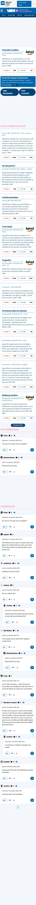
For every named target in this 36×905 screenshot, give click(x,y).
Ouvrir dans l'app (22, 4)
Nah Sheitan (8, 631)
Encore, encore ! (18, 425)
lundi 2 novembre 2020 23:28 (10, 568)
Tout (3, 15)
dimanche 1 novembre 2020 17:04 (12, 440)
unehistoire (8, 563)
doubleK (7, 762)
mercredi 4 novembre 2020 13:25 (15, 741)
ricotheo (9, 606)
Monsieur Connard (10, 702)
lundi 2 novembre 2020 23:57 (10, 590)
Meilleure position (10, 395)
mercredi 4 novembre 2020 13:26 (15, 610)
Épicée (19, 15)
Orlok (6, 436)
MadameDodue (9, 457)
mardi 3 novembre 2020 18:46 (11, 766)
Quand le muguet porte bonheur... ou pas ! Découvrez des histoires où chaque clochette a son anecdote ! (17, 81)
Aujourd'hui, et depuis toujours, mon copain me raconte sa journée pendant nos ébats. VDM (16, 271)
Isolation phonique (10, 198)
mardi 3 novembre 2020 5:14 (10, 635)
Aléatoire (11, 15)
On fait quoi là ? (8, 166)
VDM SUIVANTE (25, 92)
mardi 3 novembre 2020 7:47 (10, 681)
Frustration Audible (10, 50)
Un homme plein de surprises (14, 311)
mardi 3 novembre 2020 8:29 (10, 462)
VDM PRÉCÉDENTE (8, 92)
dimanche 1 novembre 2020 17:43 (12, 539)
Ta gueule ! (6, 260)
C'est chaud (7, 227)
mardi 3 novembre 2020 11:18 (10, 707)
